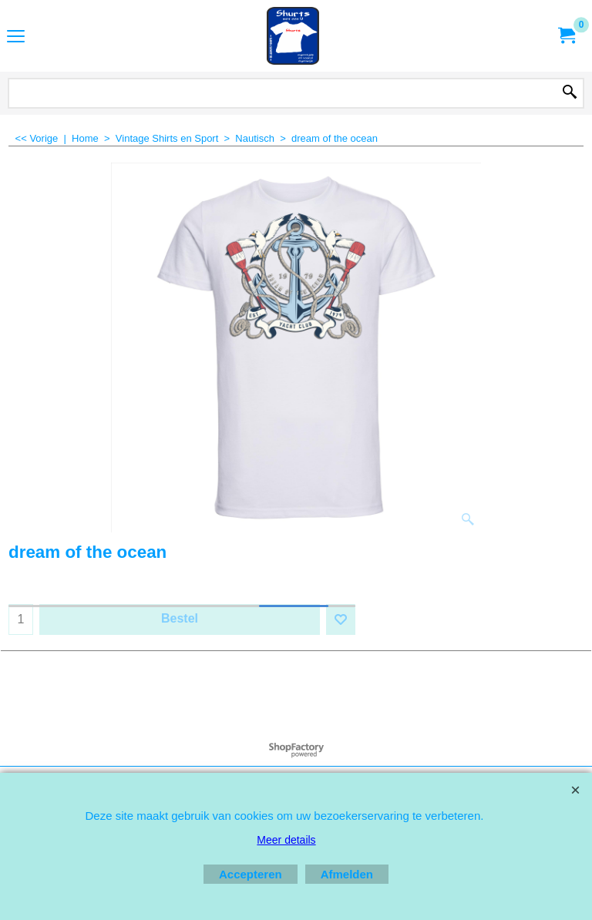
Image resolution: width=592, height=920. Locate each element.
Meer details (286, 840)
